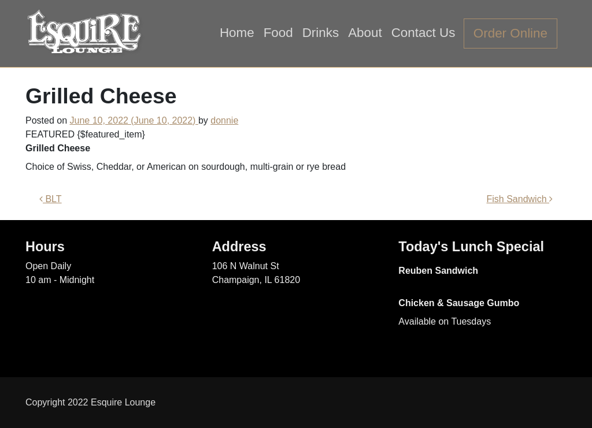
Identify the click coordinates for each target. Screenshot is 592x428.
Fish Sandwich (520, 199)
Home (237, 32)
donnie (224, 120)
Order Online (510, 33)
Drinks (320, 32)
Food (278, 32)
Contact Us (423, 32)
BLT (50, 199)
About (365, 32)
